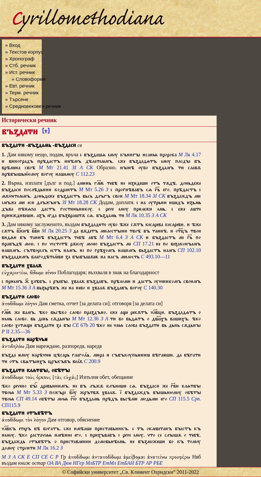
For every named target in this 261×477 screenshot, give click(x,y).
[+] (46, 132)
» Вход (12, 45)
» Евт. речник (20, 85)
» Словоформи (28, 79)
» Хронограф (19, 58)
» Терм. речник (22, 92)
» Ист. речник (20, 72)
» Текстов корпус (24, 52)
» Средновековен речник (33, 106)
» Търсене (16, 99)
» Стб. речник (20, 65)
